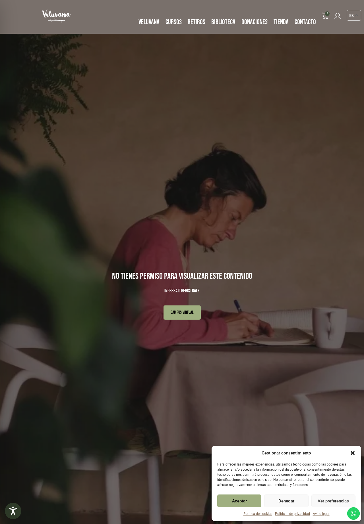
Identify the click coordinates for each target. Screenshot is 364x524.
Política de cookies (257, 514)
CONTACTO (305, 22)
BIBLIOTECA (223, 22)
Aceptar (239, 501)
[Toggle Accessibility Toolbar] (13, 511)
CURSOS (174, 22)
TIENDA (281, 22)
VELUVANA (149, 22)
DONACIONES (254, 22)
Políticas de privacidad (292, 514)
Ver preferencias (333, 501)
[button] (352, 453)
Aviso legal (321, 514)
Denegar (286, 501)
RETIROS (196, 22)
